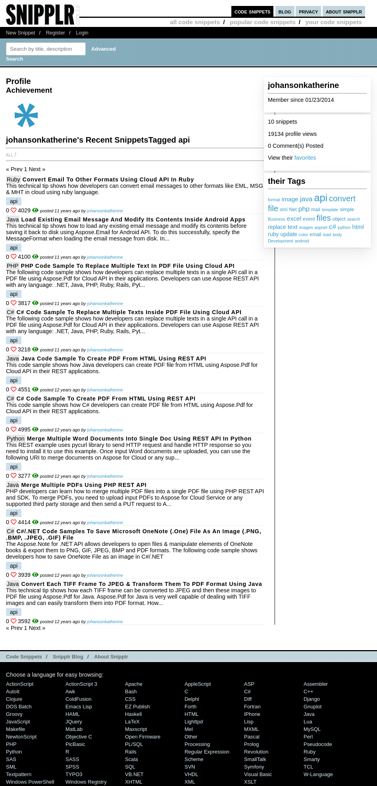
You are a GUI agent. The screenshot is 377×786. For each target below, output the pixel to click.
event (309, 219)
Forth (190, 707)
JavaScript (18, 722)
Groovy (14, 714)
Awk (70, 691)
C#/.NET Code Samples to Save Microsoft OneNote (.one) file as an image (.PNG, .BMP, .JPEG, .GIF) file (133, 534)
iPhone (252, 714)
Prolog (251, 744)
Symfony (254, 767)
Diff (248, 699)
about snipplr (344, 11)
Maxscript (136, 729)
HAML (72, 714)
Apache (133, 684)
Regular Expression (207, 752)
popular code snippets (263, 22)
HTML (191, 714)
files (323, 217)
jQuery (73, 722)
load (327, 234)
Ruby (13, 179)
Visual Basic (258, 774)
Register (55, 33)
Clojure (14, 699)
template (330, 209)
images (306, 227)
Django (312, 699)
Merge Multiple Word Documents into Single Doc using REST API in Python (139, 438)
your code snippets (333, 22)
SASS (72, 759)
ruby (273, 234)
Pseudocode (318, 744)
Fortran (252, 707)
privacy (308, 11)
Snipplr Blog (68, 657)
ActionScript (19, 684)
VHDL (191, 774)
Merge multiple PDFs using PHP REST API (83, 485)
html (358, 226)
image (290, 199)
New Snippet (20, 33)
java (306, 199)
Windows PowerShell (30, 782)
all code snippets (195, 22)
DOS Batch (19, 707)
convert (342, 198)
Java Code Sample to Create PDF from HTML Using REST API (113, 358)
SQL (130, 767)
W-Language (318, 774)
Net (292, 209)
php (304, 209)
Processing (197, 744)
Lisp (249, 722)
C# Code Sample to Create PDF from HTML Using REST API (105, 398)
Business (276, 219)
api (320, 197)
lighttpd (194, 722)
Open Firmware (142, 737)
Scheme (194, 759)
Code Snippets (24, 657)
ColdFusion (78, 699)
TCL (308, 767)
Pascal (252, 737)
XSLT (250, 782)
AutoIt (12, 691)
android (302, 240)
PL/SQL (134, 744)
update (288, 234)
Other (191, 737)
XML (190, 782)
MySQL (312, 729)
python (344, 227)
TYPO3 (73, 774)
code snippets (253, 11)
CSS (130, 699)
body (337, 234)
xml (283, 209)
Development (280, 240)
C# (10, 312)
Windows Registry (86, 782)
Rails (131, 752)
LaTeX (132, 722)
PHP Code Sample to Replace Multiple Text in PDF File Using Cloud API (128, 266)
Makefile (15, 729)
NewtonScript (21, 737)
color (303, 234)
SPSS (72, 767)
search (353, 219)
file (273, 208)
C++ (308, 691)
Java (13, 219)
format (274, 199)
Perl (308, 737)
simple (347, 209)
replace (277, 227)
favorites (305, 158)
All (9, 154)
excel (294, 218)
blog (285, 11)
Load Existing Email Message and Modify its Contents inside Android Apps (133, 219)
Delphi (192, 699)
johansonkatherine (105, 210)
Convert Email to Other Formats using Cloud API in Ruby (108, 179)
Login (82, 33)
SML (11, 767)
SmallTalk (255, 759)
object (339, 219)
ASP (249, 684)
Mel (189, 729)
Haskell (133, 714)
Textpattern (18, 774)
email (315, 234)
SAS (11, 759)
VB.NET (134, 774)
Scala (131, 759)
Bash (131, 691)
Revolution (256, 752)
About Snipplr (111, 657)
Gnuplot (312, 707)
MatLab (74, 729)
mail (315, 209)
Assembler (316, 684)
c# (332, 227)
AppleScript (198, 684)
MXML (251, 729)
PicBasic (75, 744)
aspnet (321, 227)
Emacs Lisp (78, 707)
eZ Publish (137, 707)
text (293, 226)
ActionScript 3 (81, 684)
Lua (308, 722)
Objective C (78, 737)
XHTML (133, 782)
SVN (190, 767)
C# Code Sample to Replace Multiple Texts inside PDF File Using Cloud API (128, 312)
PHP (13, 266)
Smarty (312, 759)
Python (16, 438)
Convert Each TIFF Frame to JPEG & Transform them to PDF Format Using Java (141, 584)
